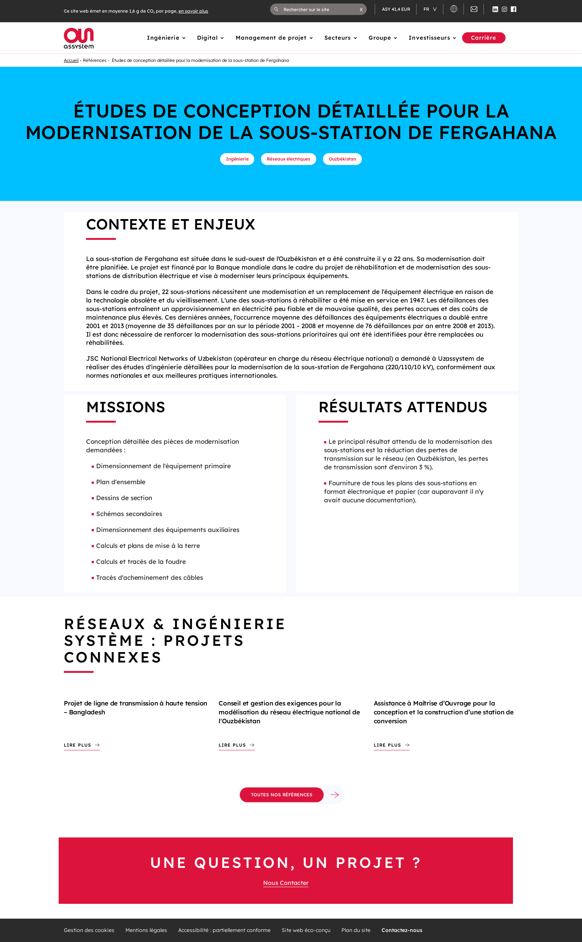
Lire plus (77, 745)
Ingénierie (163, 37)
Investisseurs (429, 37)
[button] (361, 9)
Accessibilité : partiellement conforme (224, 930)
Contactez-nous (402, 930)
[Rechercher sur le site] (322, 9)
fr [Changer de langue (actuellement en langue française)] (427, 9)
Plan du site (355, 930)
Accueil (71, 60)
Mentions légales (146, 930)
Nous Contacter (285, 882)
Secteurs (337, 37)
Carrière (484, 37)
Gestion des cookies (89, 930)
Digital (207, 37)
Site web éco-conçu (306, 930)
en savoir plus (193, 11)
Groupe (380, 37)
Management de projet (271, 37)
